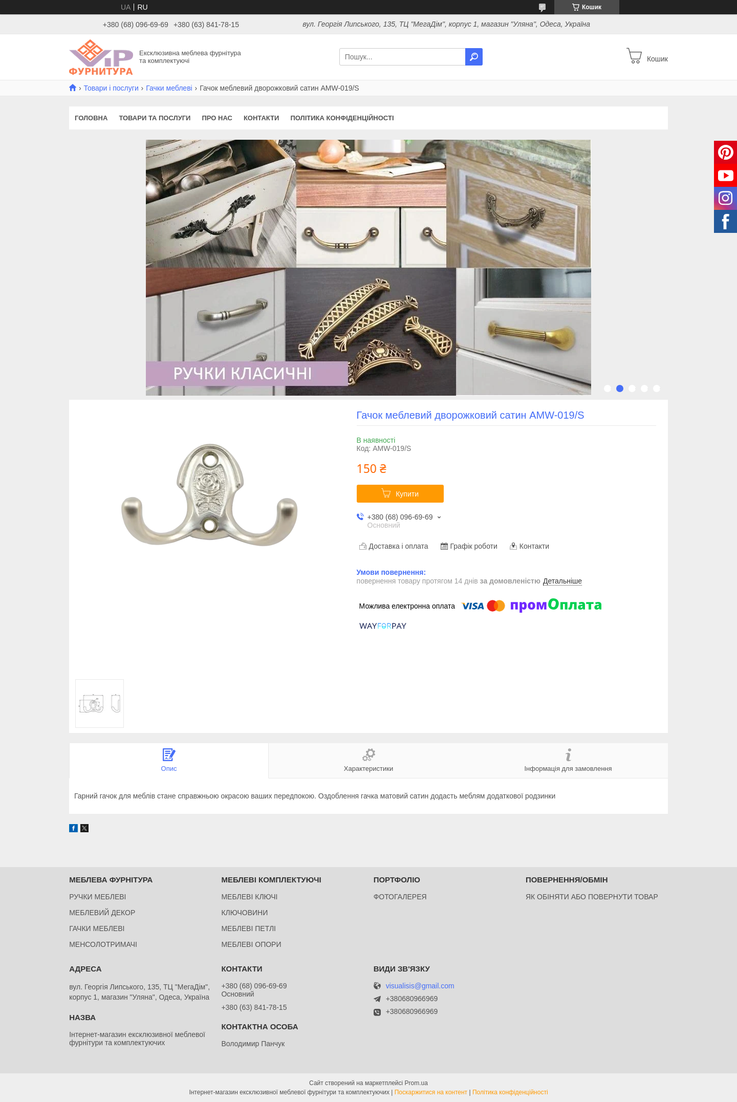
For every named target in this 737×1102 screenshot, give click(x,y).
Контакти (261, 118)
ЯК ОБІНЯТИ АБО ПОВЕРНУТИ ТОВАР (592, 897)
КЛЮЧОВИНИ (244, 913)
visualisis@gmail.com (420, 986)
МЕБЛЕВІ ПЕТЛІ (248, 928)
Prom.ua (416, 1083)
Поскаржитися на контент (431, 1092)
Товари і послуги (110, 88)
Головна (91, 118)
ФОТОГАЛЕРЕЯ (400, 897)
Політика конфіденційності (342, 118)
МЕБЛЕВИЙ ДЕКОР (102, 913)
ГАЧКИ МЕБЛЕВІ (96, 928)
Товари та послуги (154, 118)
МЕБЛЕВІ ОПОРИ (251, 944)
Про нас (217, 118)
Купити (407, 494)
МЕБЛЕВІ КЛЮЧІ (249, 897)
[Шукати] (474, 57)
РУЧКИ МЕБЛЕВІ (97, 897)
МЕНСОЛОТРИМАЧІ (103, 944)
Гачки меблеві (169, 88)
